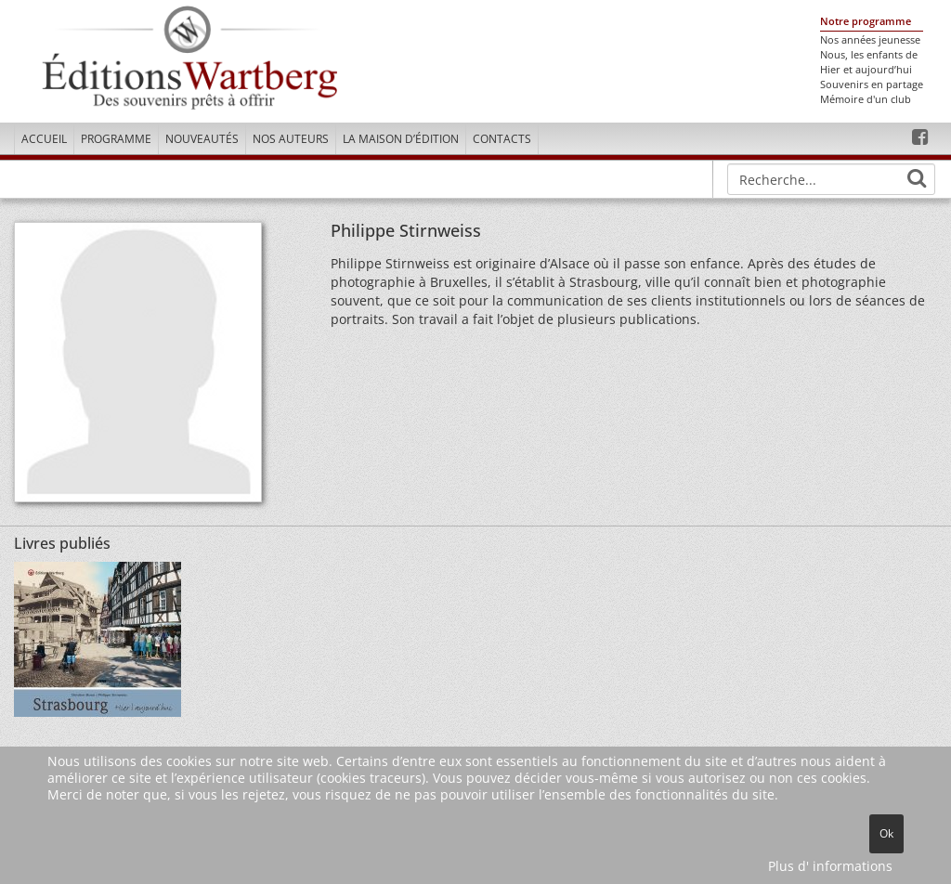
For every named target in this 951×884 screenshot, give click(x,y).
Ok (886, 833)
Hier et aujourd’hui (866, 69)
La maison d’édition (401, 139)
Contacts (502, 139)
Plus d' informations (830, 866)
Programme (116, 139)
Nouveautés (202, 139)
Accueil (44, 139)
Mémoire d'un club (865, 99)
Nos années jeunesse (870, 39)
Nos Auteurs (291, 139)
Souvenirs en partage (871, 84)
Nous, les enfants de (869, 54)
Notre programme (865, 21)
